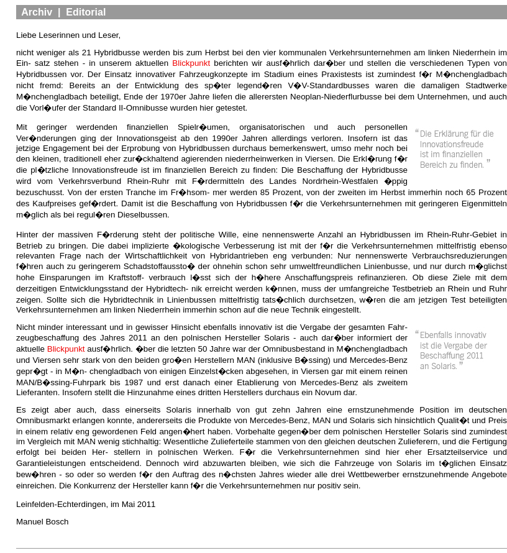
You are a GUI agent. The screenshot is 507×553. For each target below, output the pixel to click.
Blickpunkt (191, 63)
